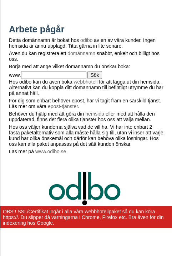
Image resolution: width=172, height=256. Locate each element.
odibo (86, 40)
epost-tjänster (63, 106)
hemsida (94, 114)
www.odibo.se (50, 151)
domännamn (81, 53)
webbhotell (85, 82)
